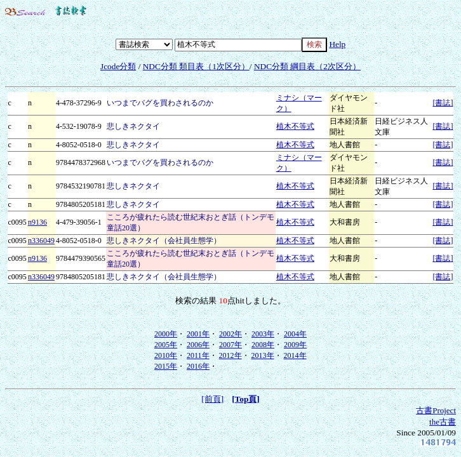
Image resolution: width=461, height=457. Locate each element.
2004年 (295, 333)
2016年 (198, 366)
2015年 (165, 366)
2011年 (198, 355)
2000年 (165, 333)
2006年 (198, 344)
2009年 (295, 344)
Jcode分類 (118, 66)
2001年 (198, 333)
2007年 (230, 344)
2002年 (230, 333)
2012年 (230, 355)
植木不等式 (295, 126)
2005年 (165, 344)
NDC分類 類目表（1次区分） (196, 66)
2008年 (262, 344)
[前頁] (212, 399)
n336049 (41, 240)
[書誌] (442, 102)
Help (337, 44)
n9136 (37, 222)
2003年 (262, 333)
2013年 (262, 355)
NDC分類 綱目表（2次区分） (307, 66)
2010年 (165, 355)
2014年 (295, 355)
